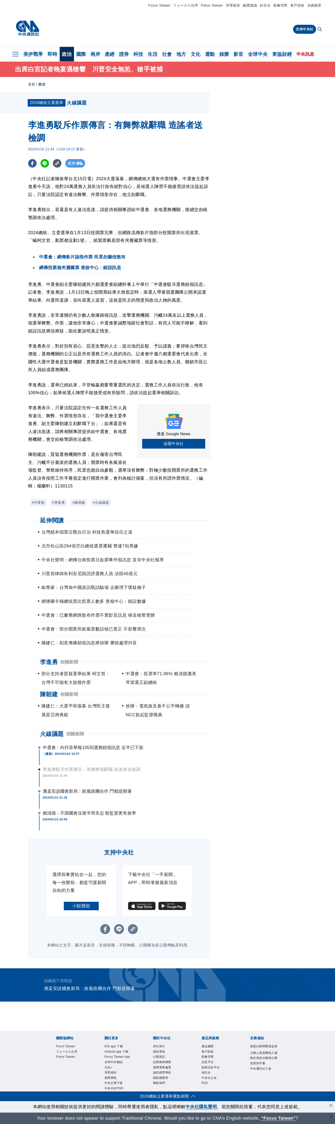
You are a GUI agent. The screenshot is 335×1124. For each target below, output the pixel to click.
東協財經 (282, 54)
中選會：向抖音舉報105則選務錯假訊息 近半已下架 (93, 747)
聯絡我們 (159, 1083)
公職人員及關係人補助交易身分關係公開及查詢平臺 (264, 1058)
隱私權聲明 (160, 1078)
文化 (196, 54)
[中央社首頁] (27, 28)
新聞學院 (111, 1078)
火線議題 (52, 734)
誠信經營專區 (162, 1072)
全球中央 (258, 54)
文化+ (109, 1067)
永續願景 (314, 5)
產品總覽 (208, 1046)
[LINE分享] (45, 163)
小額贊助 (81, 905)
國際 (81, 54)
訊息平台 (208, 1062)
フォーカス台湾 (185, 5)
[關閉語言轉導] (331, 1117)
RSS (205, 1083)
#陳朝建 (79, 502)
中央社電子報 (114, 1083)
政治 (67, 54)
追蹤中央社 (173, 444)
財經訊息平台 (211, 1067)
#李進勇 (58, 502)
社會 (167, 54)
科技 (138, 54)
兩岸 (95, 54)
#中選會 (38, 502)
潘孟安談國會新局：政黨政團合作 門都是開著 (87, 791)
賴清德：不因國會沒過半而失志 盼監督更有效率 (89, 813)
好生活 (265, 5)
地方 (181, 54)
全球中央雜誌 (114, 1062)
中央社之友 (209, 1078)
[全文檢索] (320, 29)
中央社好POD (114, 1088)
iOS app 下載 (114, 1046)
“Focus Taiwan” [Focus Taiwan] (278, 1118)
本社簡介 (159, 1046)
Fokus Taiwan (212, 5)
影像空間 (280, 5)
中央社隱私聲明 (201, 1106)
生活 (153, 54)
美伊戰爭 (33, 54)
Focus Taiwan (159, 5)
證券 (124, 54)
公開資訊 (159, 1056)
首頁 (31, 84)
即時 (52, 54)
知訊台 (206, 1072)
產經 (110, 54)
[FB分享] (32, 163)
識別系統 (159, 1051)
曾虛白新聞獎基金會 (264, 1046)
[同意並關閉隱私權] (331, 1106)
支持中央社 (304, 29)
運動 (210, 54)
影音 (239, 54)
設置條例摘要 (162, 1062)
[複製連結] (57, 163)
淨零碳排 (233, 5)
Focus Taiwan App (117, 1056)
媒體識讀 (250, 5)
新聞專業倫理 (162, 1067)
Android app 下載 (117, 1051)
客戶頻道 (297, 5)
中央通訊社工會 (260, 1068)
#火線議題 (101, 502)
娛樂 (224, 54)
